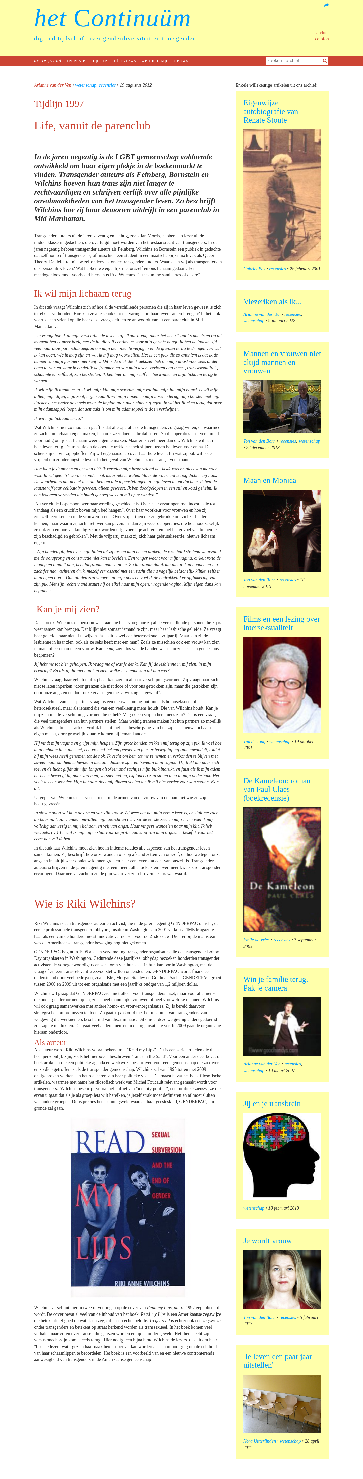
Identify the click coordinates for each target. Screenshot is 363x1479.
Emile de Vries (256, 939)
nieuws (181, 60)
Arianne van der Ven (52, 85)
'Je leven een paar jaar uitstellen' (277, 1361)
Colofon (322, 38)
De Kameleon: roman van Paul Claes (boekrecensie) (277, 789)
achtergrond (48, 60)
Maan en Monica (269, 480)
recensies (77, 60)
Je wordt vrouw (267, 1240)
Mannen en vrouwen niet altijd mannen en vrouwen (282, 362)
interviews (124, 60)
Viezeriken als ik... (272, 301)
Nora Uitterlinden (259, 1441)
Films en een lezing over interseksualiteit (281, 623)
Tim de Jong (254, 741)
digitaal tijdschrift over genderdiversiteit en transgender (114, 38)
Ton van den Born (259, 441)
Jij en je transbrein (272, 1103)
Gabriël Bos (254, 268)
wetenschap (154, 60)
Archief (322, 32)
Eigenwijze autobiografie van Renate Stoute (270, 111)
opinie (100, 60)
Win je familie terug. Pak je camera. (275, 983)
